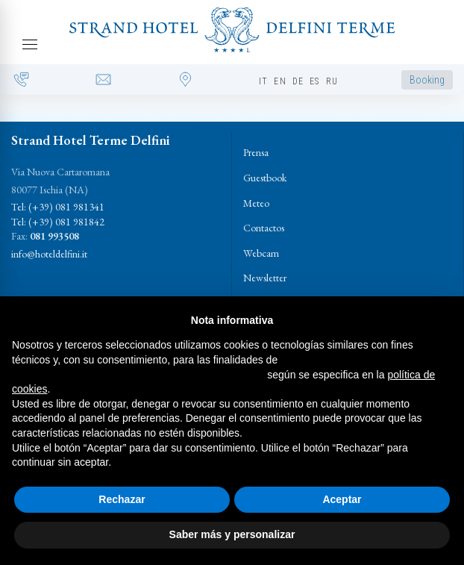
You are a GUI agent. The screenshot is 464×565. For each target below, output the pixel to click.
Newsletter (264, 277)
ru (332, 81)
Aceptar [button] (341, 499)
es (314, 81)
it (263, 81)
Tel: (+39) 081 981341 (57, 206)
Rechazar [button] (121, 499)
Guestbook (264, 177)
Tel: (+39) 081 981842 (57, 221)
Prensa (256, 152)
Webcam (261, 253)
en (280, 81)
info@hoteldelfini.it (49, 253)
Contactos (263, 227)
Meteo (256, 203)
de (298, 81)
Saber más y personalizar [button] (232, 534)
